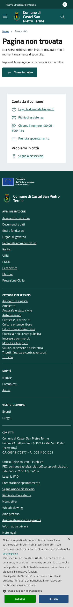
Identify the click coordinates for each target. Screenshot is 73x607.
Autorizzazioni (11, 315)
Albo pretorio (10, 513)
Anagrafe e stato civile (17, 310)
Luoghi (6, 417)
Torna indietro (20, 72)
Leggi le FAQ (10, 476)
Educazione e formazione (18, 329)
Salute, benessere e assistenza (22, 347)
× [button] (68, 539)
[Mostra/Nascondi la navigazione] (4, 16)
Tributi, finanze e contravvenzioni (24, 352)
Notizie (7, 377)
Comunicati (9, 384)
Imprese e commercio (16, 338)
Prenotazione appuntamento (21, 482)
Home (5, 31)
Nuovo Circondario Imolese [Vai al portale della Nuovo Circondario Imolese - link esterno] (21, 5)
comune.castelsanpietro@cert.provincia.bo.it (38, 466)
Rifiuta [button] (53, 599)
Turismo (7, 357)
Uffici (5, 255)
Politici (6, 249)
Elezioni (7, 274)
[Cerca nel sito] (62, 16)
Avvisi (6, 390)
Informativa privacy (15, 526)
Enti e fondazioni (13, 230)
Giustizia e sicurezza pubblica (21, 333)
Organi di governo (14, 236)
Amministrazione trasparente (21, 520)
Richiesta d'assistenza (16, 495)
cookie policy (10, 553)
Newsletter (9, 501)
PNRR (6, 261)
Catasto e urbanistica (16, 319)
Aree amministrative (16, 218)
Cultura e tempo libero (17, 324)
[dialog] (36, 571)
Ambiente (8, 305)
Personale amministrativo (19, 243)
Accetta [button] (20, 599)
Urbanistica (9, 268)
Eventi (6, 411)
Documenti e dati (13, 224)
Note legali (9, 532)
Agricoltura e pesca (15, 301)
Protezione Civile (13, 280)
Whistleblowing (12, 507)
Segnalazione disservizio (18, 489)
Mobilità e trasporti (15, 343)
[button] (36, 591)
